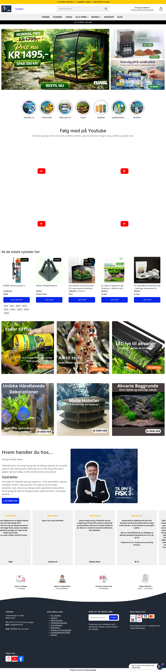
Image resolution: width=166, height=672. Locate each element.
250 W (19, 309)
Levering (54, 618)
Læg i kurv (49, 300)
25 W (6, 306)
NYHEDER (57, 17)
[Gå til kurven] (161, 8)
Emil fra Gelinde (91, 670)
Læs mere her (10, 501)
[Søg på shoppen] (106, 8)
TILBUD (68, 17)
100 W (18, 306)
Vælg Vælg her (16, 300)
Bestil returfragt (57, 620)
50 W (12, 306)
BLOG (120, 17)
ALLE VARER (82, 17)
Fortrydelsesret (56, 625)
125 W (24, 306)
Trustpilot (19, 9)
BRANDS (96, 17)
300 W (26, 309)
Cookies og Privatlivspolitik (61, 630)
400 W (6, 313)
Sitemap (54, 635)
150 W (6, 309)
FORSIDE (46, 17)
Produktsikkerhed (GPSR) (60, 633)
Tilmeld (113, 617)
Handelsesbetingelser (59, 623)
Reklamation (55, 628)
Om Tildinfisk (56, 616)
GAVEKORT (109, 17)
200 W (13, 309)
